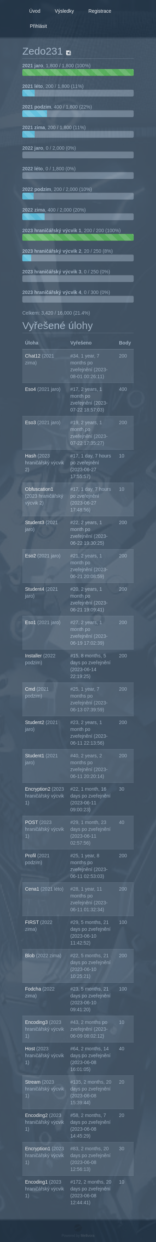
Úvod (34, 11)
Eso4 (31, 389)
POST (32, 822)
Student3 (35, 522)
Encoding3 (37, 1022)
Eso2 (31, 555)
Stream (33, 1082)
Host (30, 1048)
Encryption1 (38, 1148)
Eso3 (31, 422)
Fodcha (34, 989)
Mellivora (87, 1236)
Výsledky (64, 11)
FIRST (32, 922)
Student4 (35, 589)
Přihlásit (38, 26)
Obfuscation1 (39, 489)
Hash (31, 456)
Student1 (35, 755)
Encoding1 (37, 1182)
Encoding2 (37, 1115)
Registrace (99, 11)
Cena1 (32, 889)
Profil (31, 855)
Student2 (35, 722)
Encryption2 (38, 789)
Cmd (30, 689)
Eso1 (31, 622)
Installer (34, 655)
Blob (30, 955)
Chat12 (33, 356)
